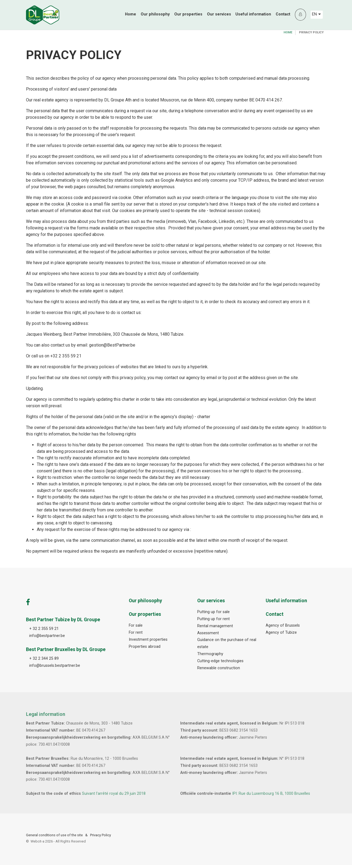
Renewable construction (218, 668)
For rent (136, 632)
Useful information (253, 14)
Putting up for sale (213, 612)
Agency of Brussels (283, 625)
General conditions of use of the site (54, 835)
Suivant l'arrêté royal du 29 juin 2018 (114, 793)
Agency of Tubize (281, 632)
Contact (283, 14)
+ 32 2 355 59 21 (44, 628)
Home (130, 14)
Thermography (210, 654)
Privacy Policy (100, 835)
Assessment (208, 633)
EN (316, 14)
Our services (219, 14)
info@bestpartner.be (47, 635)
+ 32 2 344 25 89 (44, 658)
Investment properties (148, 639)
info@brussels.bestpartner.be (54, 665)
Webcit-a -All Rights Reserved (58, 841)
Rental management (215, 626)
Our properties (188, 14)
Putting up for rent (213, 619)
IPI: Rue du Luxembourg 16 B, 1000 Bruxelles (271, 793)
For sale (136, 625)
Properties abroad (144, 646)
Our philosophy (155, 14)
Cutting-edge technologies (220, 661)
